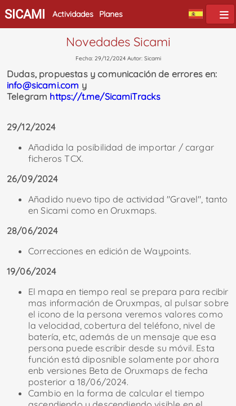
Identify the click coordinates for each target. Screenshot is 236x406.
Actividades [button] (72, 14)
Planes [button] (111, 14)
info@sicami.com (43, 85)
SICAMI (25, 14)
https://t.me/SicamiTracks (105, 96)
